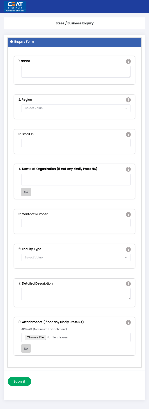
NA (26, 192)
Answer (44, 329)
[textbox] (76, 108)
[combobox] (76, 108)
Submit (19, 381)
